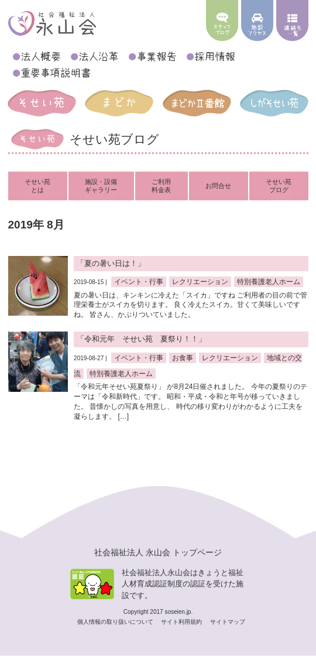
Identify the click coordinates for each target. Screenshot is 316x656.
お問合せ (218, 185)
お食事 (182, 358)
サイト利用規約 (182, 622)
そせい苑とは (37, 185)
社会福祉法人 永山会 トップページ (158, 552)
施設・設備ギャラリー (101, 185)
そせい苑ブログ (278, 185)
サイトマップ (227, 622)
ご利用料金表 (161, 185)
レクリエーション (200, 282)
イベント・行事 (138, 282)
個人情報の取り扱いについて (116, 622)
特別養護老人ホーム (268, 282)
